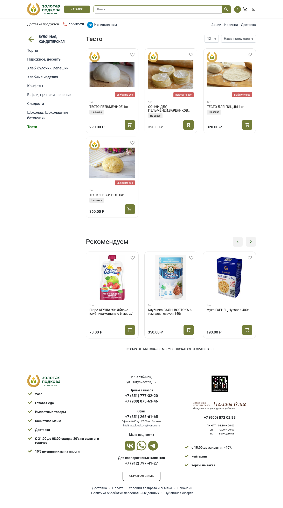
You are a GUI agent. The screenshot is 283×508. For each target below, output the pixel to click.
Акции (216, 25)
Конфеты (35, 86)
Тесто (32, 127)
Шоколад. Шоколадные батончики (47, 115)
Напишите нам (102, 25)
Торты (32, 50)
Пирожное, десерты (44, 59)
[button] (238, 242)
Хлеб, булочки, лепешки (48, 68)
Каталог (77, 9)
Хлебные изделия (42, 77)
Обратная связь (141, 476)
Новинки (231, 25)
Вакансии (184, 488)
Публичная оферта (179, 493)
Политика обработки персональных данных (125, 493)
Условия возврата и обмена (150, 488)
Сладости (35, 103)
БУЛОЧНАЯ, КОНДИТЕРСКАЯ (46, 39)
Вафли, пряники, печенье (49, 94)
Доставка (248, 25)
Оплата (117, 488)
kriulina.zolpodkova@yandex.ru (141, 425)
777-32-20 (73, 24)
